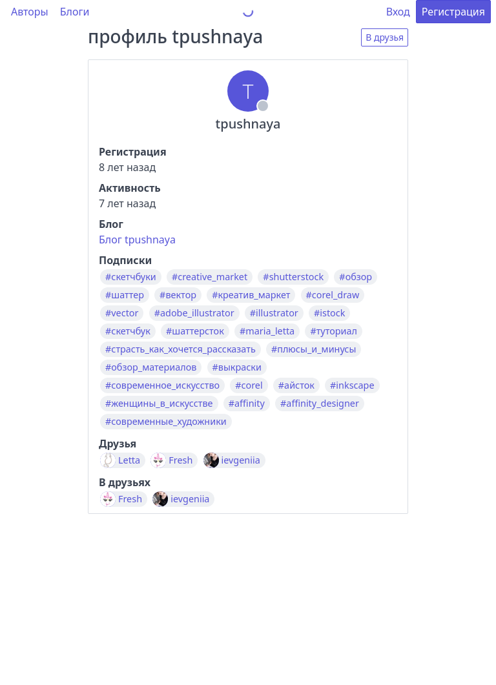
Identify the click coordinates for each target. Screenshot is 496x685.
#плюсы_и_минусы (313, 349)
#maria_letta (267, 331)
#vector (121, 313)
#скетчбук (127, 331)
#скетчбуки (130, 277)
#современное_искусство (162, 385)
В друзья (385, 37)
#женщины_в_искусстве (159, 403)
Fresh (180, 460)
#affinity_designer (319, 403)
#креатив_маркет (251, 295)
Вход (398, 12)
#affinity (247, 403)
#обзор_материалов (150, 367)
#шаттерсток (195, 331)
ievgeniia (241, 460)
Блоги (75, 12)
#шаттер (124, 295)
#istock (329, 313)
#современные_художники (166, 421)
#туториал (333, 331)
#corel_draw (333, 295)
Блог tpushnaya (137, 239)
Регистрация (453, 12)
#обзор (355, 277)
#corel (248, 385)
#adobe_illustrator (194, 313)
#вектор (178, 295)
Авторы (29, 12)
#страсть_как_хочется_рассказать (180, 349)
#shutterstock (293, 277)
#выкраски (237, 367)
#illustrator (274, 313)
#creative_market (209, 277)
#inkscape (352, 385)
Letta (129, 460)
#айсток (296, 385)
